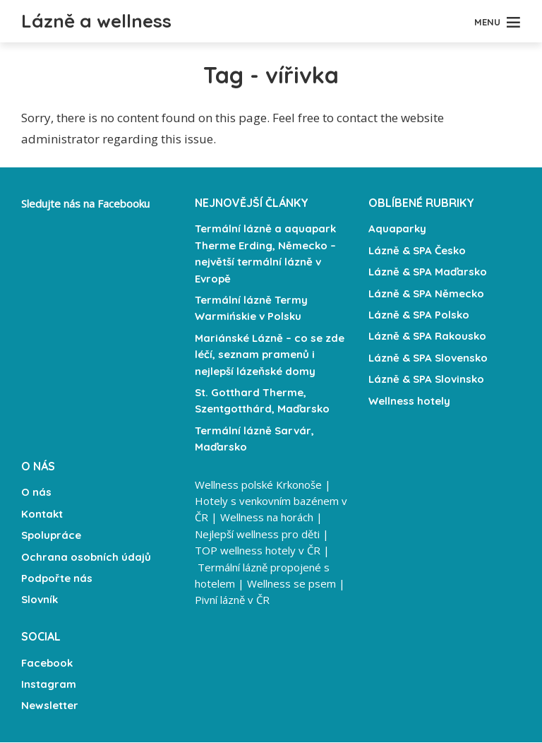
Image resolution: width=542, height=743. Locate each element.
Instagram (48, 684)
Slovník (39, 600)
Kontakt (42, 514)
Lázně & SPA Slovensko (428, 357)
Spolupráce (51, 535)
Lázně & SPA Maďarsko (427, 271)
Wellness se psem (291, 580)
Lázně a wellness (106, 19)
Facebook (47, 663)
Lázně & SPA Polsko (418, 314)
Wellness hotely (409, 401)
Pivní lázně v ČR (232, 596)
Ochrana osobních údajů (86, 557)
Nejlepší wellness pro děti (257, 532)
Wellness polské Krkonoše (258, 485)
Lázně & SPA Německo (426, 293)
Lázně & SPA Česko (417, 250)
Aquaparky (397, 228)
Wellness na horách (266, 517)
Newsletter (49, 706)
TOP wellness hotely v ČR (257, 549)
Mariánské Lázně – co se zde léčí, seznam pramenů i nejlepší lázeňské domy (269, 354)
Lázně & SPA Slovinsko (426, 379)
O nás (36, 492)
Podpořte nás (56, 578)
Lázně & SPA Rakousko (427, 336)
